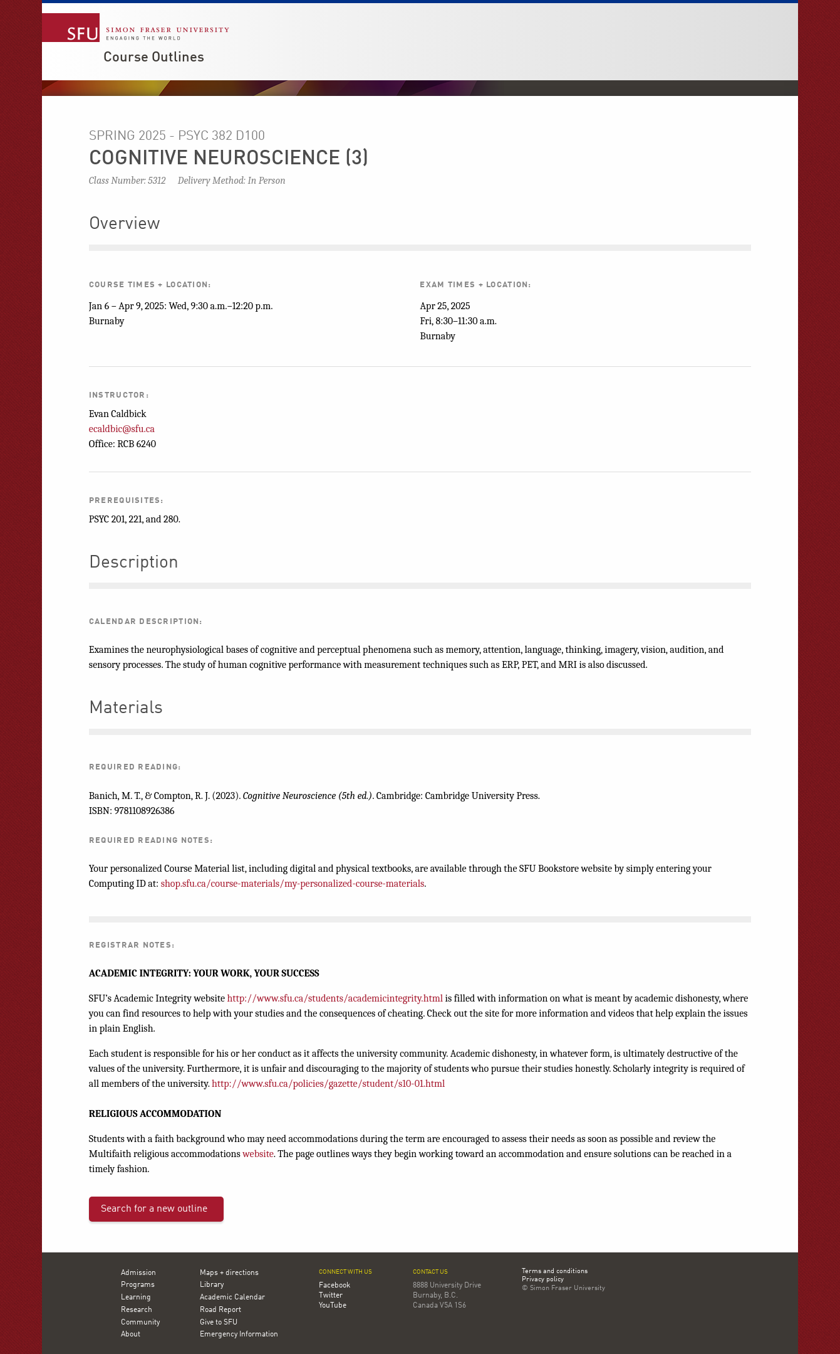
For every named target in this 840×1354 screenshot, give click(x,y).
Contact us (430, 1272)
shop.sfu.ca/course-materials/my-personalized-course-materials (293, 883)
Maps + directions (229, 1273)
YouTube (332, 1305)
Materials (126, 708)
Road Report (220, 1310)
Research (136, 1310)
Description (134, 563)
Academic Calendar (232, 1297)
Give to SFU (218, 1322)
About (130, 1334)
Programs (138, 1285)
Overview (124, 224)
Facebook (334, 1285)
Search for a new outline (154, 1209)
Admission (138, 1273)
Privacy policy (543, 1280)
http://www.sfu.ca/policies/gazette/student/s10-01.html (328, 1083)
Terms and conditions (555, 1272)
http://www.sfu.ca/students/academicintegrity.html (335, 998)
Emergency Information (239, 1334)
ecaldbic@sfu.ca (122, 429)
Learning (136, 1297)
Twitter (331, 1295)
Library (212, 1285)
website (258, 1154)
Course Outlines (153, 58)
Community (140, 1322)
